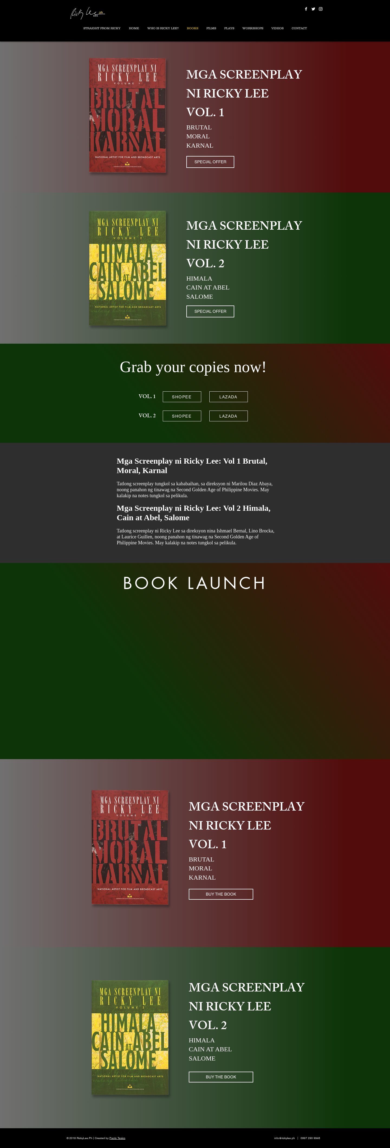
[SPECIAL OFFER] (210, 162)
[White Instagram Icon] (320, 8)
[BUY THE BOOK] (221, 894)
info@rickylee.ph (284, 1138)
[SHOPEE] (182, 396)
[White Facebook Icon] (306, 8)
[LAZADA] (228, 396)
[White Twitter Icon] (313, 8)
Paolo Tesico (117, 1138)
